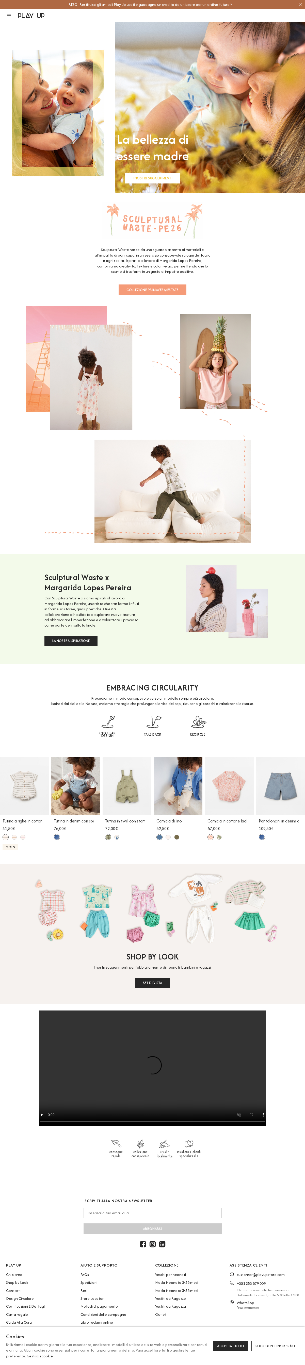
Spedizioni (89, 1282)
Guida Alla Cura (19, 1322)
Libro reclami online (97, 1322)
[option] (150, 4)
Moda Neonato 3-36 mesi (176, 1282)
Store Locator (92, 1298)
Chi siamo (14, 1274)
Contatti (13, 1290)
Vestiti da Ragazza (170, 1306)
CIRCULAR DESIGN (107, 734)
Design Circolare (20, 1298)
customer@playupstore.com (261, 1274)
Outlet (160, 1314)
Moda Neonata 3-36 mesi (176, 1290)
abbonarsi (152, 1228)
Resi (84, 1290)
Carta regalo (17, 1314)
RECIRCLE (197, 734)
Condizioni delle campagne (103, 1314)
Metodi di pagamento (99, 1306)
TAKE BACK (153, 734)
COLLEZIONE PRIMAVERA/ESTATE (152, 289)
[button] (12, 16)
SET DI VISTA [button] (152, 982)
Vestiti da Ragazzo (170, 1298)
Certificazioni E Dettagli (25, 1306)
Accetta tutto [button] (230, 1346)
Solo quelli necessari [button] (275, 1346)
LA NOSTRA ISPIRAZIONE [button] (71, 640)
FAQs (85, 1274)
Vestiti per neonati (170, 1274)
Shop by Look (17, 1282)
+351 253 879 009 (251, 1283)
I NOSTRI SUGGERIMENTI (153, 178)
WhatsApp (245, 1302)
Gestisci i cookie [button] (40, 1356)
